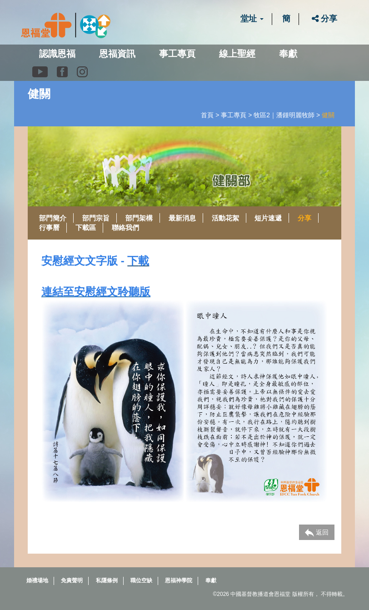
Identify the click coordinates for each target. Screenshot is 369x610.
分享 (324, 18)
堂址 (252, 18)
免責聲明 (72, 580)
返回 (317, 533)
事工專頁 (233, 115)
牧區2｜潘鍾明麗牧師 (284, 115)
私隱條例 (107, 580)
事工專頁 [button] (177, 54)
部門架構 (139, 218)
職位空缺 (141, 580)
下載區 (85, 227)
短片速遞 (268, 218)
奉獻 (288, 54)
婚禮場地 (37, 580)
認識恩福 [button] (57, 54)
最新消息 (182, 218)
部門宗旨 (96, 218)
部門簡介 (52, 218)
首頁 (207, 115)
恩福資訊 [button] (117, 54)
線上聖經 (237, 54)
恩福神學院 (178, 580)
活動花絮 (225, 218)
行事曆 (49, 227)
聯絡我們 (125, 227)
